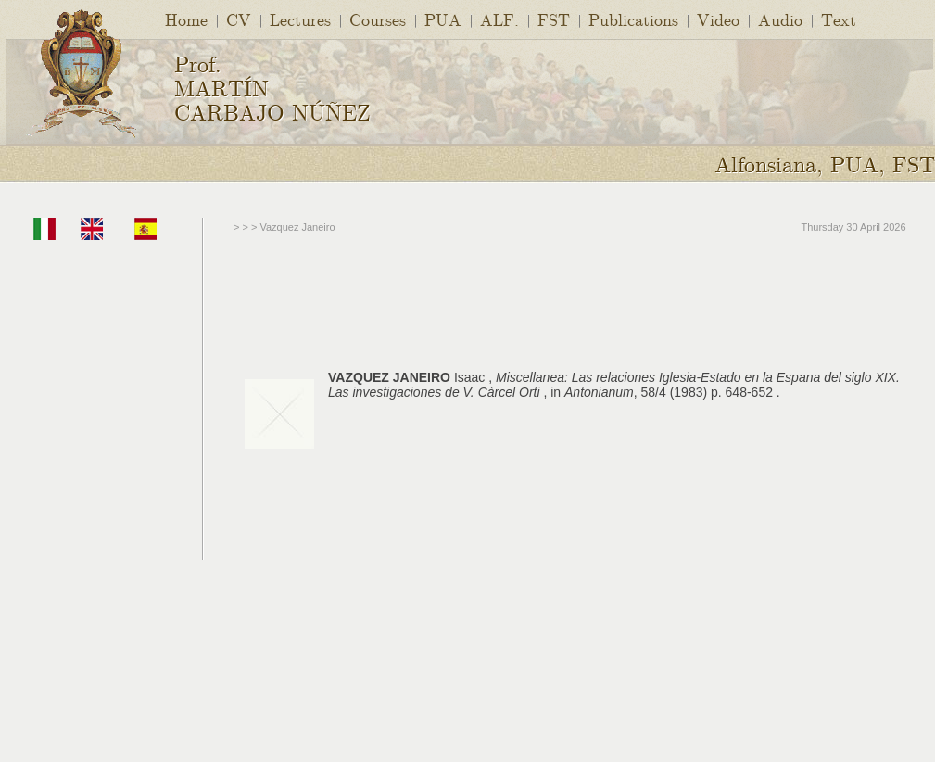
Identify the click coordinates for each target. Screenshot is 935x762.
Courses (377, 19)
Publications (633, 19)
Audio (780, 19)
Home (186, 19)
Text (838, 19)
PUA (442, 19)
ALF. (499, 19)
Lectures (300, 19)
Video (718, 19)
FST (553, 19)
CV (238, 19)
